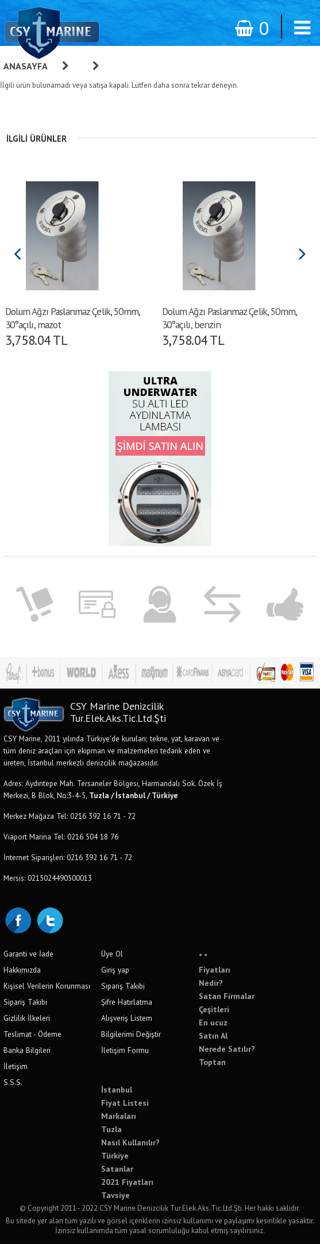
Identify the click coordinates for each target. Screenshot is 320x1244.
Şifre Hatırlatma (126, 1002)
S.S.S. (12, 1082)
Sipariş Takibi (25, 1002)
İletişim (15, 1066)
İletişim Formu (125, 1050)
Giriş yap (115, 970)
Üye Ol (112, 953)
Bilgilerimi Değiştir (131, 1034)
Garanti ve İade (28, 953)
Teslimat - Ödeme (32, 1034)
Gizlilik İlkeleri (26, 1018)
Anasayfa (25, 66)
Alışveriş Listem (126, 1018)
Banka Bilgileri (27, 1050)
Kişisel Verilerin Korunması (46, 986)
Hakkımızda (22, 970)
